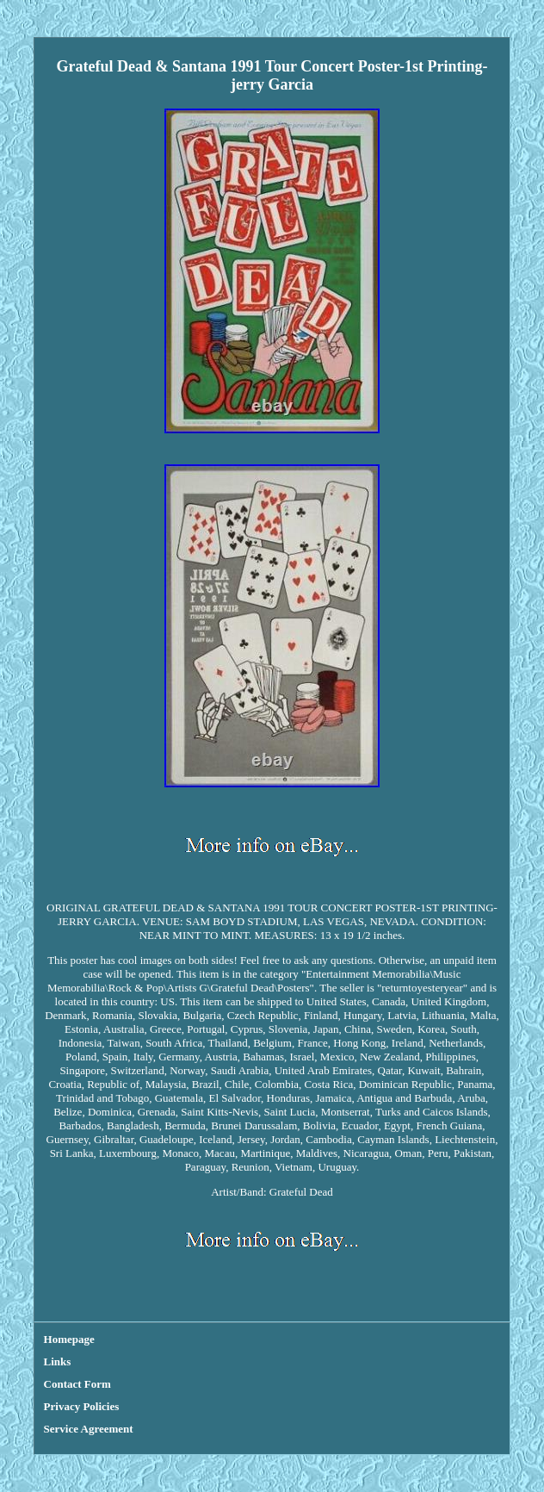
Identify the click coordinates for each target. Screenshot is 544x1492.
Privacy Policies (82, 1406)
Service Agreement (88, 1428)
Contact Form (77, 1383)
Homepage (69, 1339)
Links (57, 1361)
